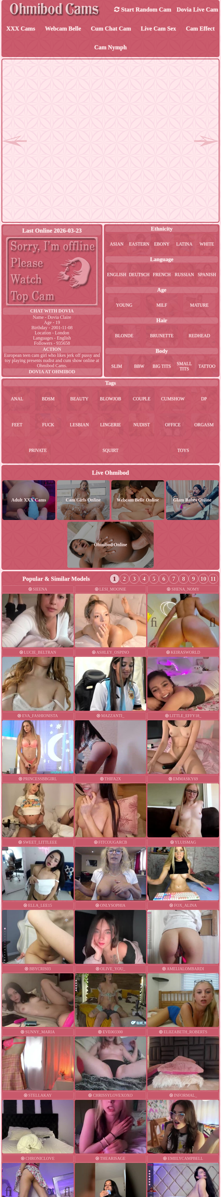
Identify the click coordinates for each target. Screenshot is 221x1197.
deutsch (139, 275)
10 (204, 579)
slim (116, 366)
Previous (156, 622)
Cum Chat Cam (111, 28)
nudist (141, 425)
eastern (139, 244)
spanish (206, 275)
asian (117, 244)
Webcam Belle (63, 28)
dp (204, 399)
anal (17, 399)
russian (184, 275)
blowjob (110, 399)
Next (209, 622)
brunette (162, 336)
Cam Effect (200, 28)
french (162, 275)
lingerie (110, 425)
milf (161, 305)
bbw (139, 366)
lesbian (79, 425)
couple (141, 399)
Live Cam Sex (158, 28)
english (116, 275)
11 (213, 579)
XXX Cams (20, 28)
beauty (79, 399)
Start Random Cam (142, 9)
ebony (162, 244)
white (206, 244)
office (173, 425)
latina (184, 244)
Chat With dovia (52, 311)
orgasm (204, 425)
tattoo (207, 366)
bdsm (48, 399)
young (124, 305)
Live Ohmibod (110, 473)
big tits (162, 366)
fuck (48, 425)
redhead (199, 336)
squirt (110, 451)
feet (17, 425)
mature (199, 305)
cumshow (173, 399)
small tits (184, 367)
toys (183, 451)
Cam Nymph (110, 47)
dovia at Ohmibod (52, 372)
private (37, 451)
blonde (124, 336)
